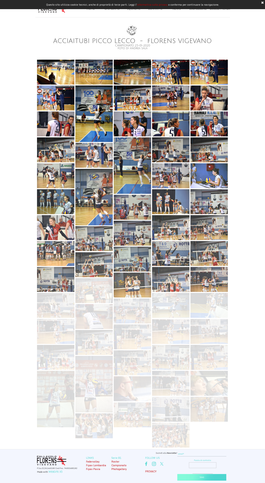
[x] (161, 463)
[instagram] (154, 463)
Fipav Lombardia (96, 465)
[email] (201, 453)
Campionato (118, 465)
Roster (115, 461)
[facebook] (146, 463)
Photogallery (119, 469)
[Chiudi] (262, 3)
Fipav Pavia (93, 469)
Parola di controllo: (202, 460)
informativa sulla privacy (152, 5)
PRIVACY (150, 471)
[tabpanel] (132, 42)
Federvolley (93, 461)
